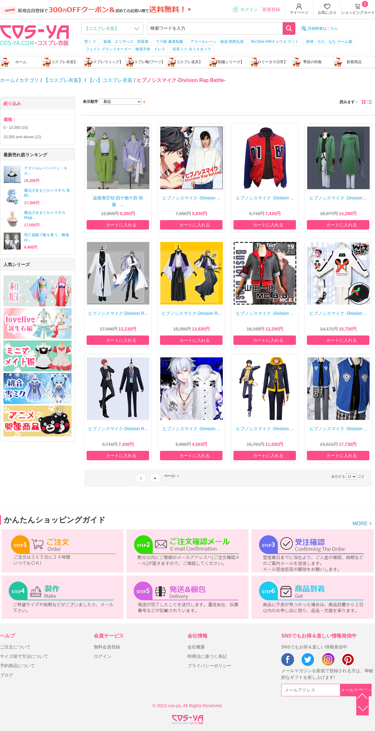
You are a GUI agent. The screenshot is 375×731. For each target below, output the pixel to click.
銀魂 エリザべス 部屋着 (125, 41)
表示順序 (90, 101)
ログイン (249, 9)
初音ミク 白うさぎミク (191, 49)
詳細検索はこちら (323, 28)
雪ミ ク (90, 41)
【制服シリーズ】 (229, 62)
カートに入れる (121, 224)
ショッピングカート (358, 12)
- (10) (15, 127)
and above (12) (22, 137)
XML (187, 718)
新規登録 (271, 9)
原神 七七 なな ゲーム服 (329, 41)
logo (34, 34)
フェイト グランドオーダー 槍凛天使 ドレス (125, 49)
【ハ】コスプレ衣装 (110, 80)
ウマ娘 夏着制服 (169, 41)
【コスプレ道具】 (187, 62)
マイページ (299, 12)
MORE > (362, 523)
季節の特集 (312, 62)
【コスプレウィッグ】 (104, 62)
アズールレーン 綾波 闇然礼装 (217, 41)
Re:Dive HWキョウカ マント (275, 41)
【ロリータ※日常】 (271, 62)
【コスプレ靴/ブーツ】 (146, 62)
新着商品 (354, 62)
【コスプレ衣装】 (63, 62)
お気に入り (327, 12)
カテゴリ (29, 80)
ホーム (21, 62)
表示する (338, 476)
